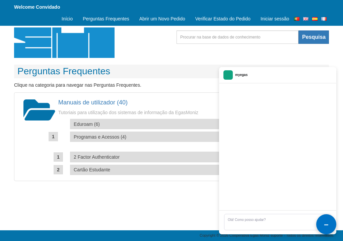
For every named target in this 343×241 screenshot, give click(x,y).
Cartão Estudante (92, 169)
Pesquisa (314, 37)
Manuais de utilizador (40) (93, 102)
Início (67, 18)
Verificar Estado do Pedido (223, 18)
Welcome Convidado (37, 7)
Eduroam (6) (87, 124)
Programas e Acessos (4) (100, 137)
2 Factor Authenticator (97, 157)
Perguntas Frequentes (106, 18)
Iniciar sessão (275, 18)
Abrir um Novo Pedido (162, 18)
